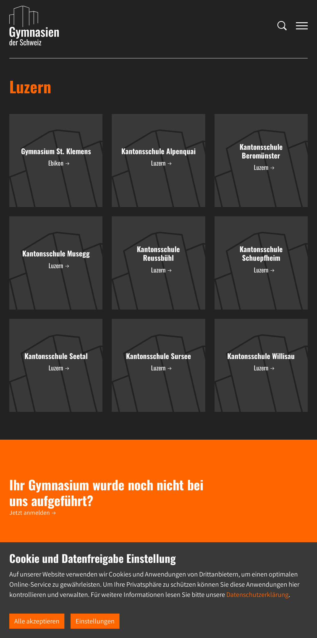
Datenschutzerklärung (257, 594)
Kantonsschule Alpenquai (158, 151)
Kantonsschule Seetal (56, 356)
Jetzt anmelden (29, 513)
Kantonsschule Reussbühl (158, 253)
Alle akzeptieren (36, 621)
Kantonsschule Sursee (158, 356)
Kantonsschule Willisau (261, 356)
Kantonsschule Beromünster (261, 151)
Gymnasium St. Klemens (56, 151)
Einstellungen (95, 621)
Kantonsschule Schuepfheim (261, 253)
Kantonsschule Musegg (56, 253)
